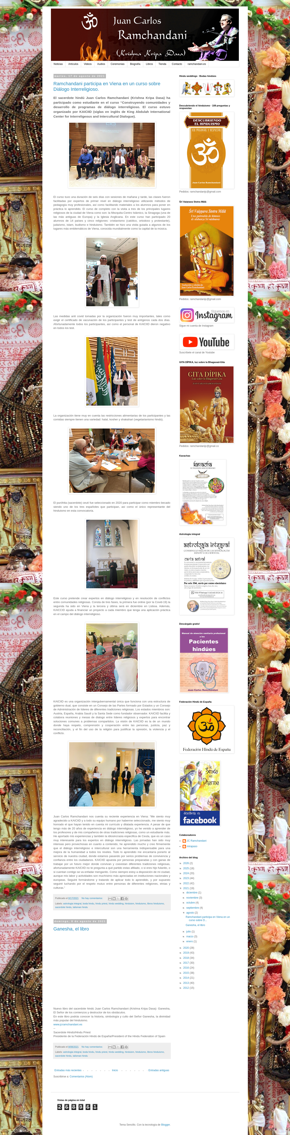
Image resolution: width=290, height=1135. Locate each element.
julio (189, 931)
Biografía (135, 64)
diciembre (192, 892)
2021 (186, 888)
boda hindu (88, 903)
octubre (190, 902)
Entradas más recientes (68, 1070)
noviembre (192, 897)
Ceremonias (118, 64)
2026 (186, 863)
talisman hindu (80, 907)
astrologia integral (72, 903)
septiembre (193, 907)
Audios (101, 64)
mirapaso (192, 846)
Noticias (58, 64)
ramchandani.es (197, 64)
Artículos (73, 64)
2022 (186, 883)
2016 (186, 967)
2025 (186, 868)
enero (189, 941)
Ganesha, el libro (71, 929)
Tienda (162, 64)
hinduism (129, 903)
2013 (186, 982)
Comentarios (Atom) (81, 1076)
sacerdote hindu (63, 907)
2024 (186, 873)
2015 (186, 972)
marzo (190, 936)
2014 (186, 977)
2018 (186, 957)
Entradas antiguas (159, 1070)
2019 (186, 952)
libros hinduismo (155, 903)
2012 (186, 987)
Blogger (165, 1124)
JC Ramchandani (197, 840)
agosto (190, 912)
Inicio (115, 1070)
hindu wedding (116, 903)
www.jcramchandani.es (68, 1024)
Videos (88, 64)
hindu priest (101, 903)
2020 (186, 947)
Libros (149, 64)
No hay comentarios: (92, 898)
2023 (186, 878)
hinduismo (140, 903)
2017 (186, 962)
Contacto (177, 64)
